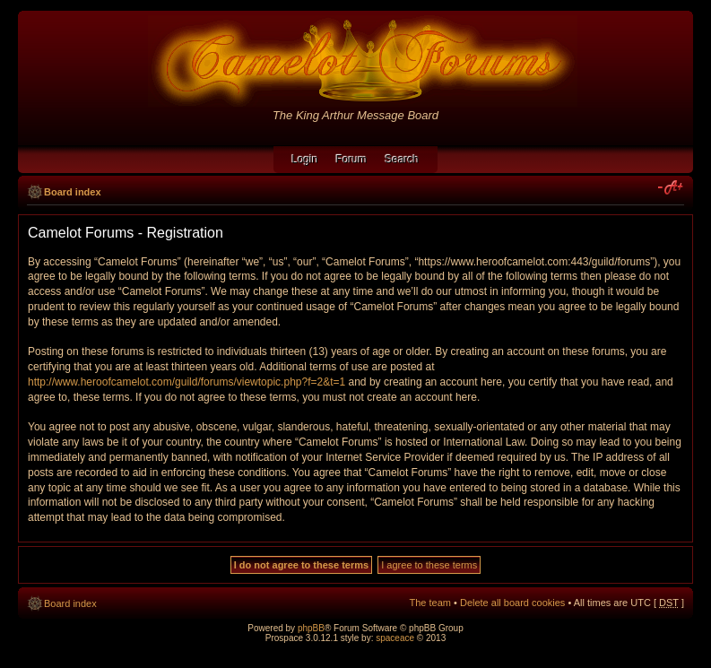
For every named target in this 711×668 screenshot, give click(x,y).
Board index (72, 192)
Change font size (671, 188)
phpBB (311, 628)
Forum (352, 159)
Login (304, 159)
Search (403, 159)
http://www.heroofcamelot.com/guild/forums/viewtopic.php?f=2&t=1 (186, 382)
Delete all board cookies (512, 602)
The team (430, 602)
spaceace (395, 638)
